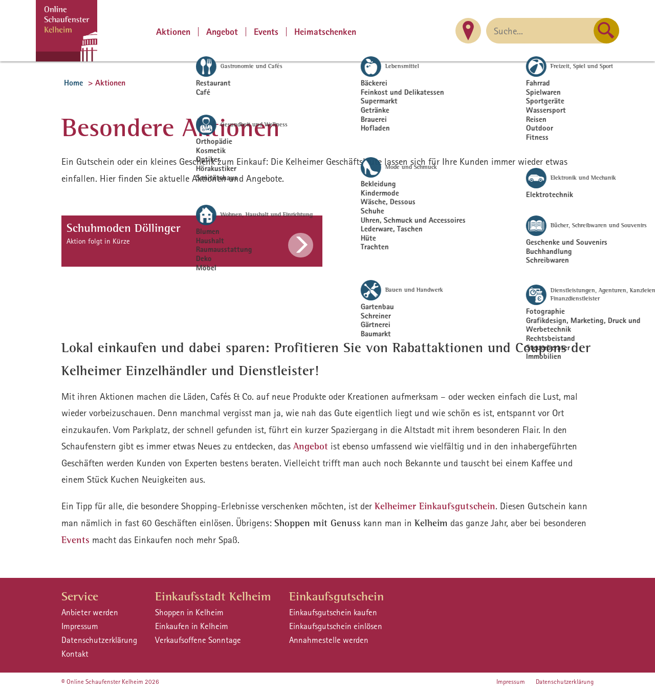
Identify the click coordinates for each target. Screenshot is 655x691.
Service (79, 596)
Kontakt (75, 654)
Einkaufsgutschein (336, 596)
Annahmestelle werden (328, 640)
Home (73, 82)
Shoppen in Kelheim (189, 612)
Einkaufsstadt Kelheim (213, 596)
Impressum (79, 626)
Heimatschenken (325, 31)
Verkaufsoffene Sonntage (198, 640)
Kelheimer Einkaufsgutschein (435, 506)
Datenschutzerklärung (99, 640)
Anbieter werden (89, 612)
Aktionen (173, 31)
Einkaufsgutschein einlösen (335, 626)
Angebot (222, 31)
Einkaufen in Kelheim (191, 626)
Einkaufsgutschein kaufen (333, 612)
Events (266, 31)
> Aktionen (106, 82)
